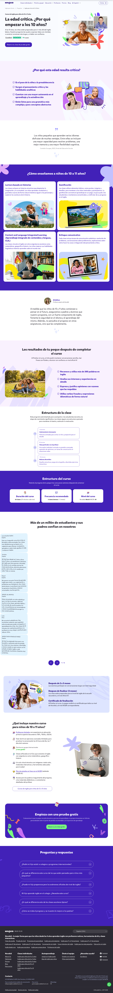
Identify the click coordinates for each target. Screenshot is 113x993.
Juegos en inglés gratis (49, 956)
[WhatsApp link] (51, 984)
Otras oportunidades (68, 959)
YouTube (103, 956)
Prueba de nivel (21, 941)
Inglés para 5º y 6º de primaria (31, 944)
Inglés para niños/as (9, 8)
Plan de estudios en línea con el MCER (29, 771)
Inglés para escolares (23, 947)
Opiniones (8, 959)
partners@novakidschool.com (40, 984)
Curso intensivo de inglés (65, 944)
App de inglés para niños (49, 959)
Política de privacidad (11, 990)
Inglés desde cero (10, 947)
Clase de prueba (10, 941)
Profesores (57, 3)
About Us (8, 956)
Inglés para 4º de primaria (13, 944)
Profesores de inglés (53, 947)
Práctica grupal (39, 3)
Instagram (104, 960)
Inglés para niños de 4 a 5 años (26, 956)
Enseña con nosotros (68, 956)
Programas (19, 8)
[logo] (9, 3)
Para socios (8, 966)
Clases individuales (26, 3)
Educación (48, 3)
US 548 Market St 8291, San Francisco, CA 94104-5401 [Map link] (19, 979)
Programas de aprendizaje (35, 941)
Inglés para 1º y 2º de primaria (70, 941)
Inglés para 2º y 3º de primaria (89, 941)
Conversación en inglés (49, 944)
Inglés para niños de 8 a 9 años (26, 961)
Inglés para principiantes (51, 941)
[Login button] (103, 3)
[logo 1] (9, 931)
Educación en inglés (100, 944)
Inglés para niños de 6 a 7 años (26, 959)
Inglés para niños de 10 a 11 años (25, 965)
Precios (64, 3)
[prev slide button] (51, 662)
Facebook (104, 953)
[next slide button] (57, 662)
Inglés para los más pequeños (83, 944)
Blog (69, 3)
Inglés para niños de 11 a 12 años (25, 969)
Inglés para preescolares (38, 947)
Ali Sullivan (56, 300)
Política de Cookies (33, 990)
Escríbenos (83, 956)
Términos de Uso (22, 990)
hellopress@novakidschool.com (13, 984)
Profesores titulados (23, 732)
